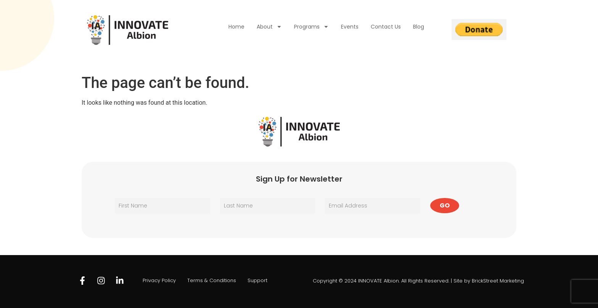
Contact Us (386, 26)
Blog (418, 26)
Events (349, 26)
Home (236, 26)
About (269, 26)
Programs (311, 26)
